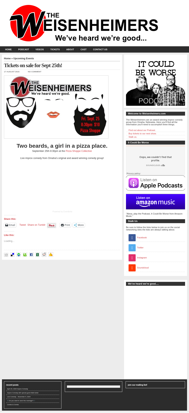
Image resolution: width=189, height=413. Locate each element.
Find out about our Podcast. (142, 130)
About (70, 49)
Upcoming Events (23, 58)
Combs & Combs (13, 405)
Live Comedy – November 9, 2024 (19, 397)
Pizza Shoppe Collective (79, 151)
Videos (39, 49)
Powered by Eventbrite (62, 212)
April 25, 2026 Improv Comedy (17, 389)
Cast (83, 49)
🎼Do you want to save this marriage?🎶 (21, 401)
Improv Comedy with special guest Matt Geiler (23, 393)
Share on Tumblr (36, 225)
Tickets (55, 49)
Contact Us (100, 49)
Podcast (23, 49)
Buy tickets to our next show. (143, 133)
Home (8, 49)
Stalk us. (133, 137)
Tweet (22, 225)
